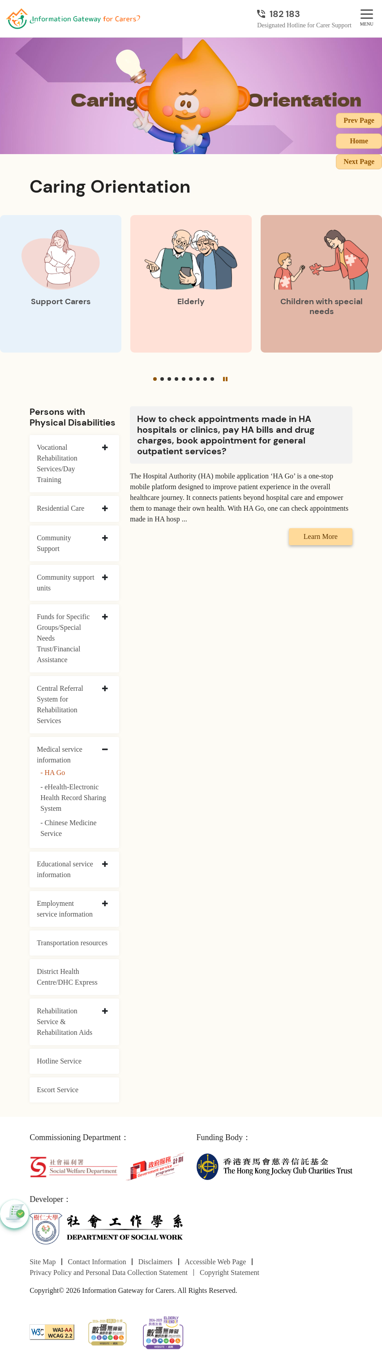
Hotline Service (59, 1061)
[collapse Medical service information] (105, 750)
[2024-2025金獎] (107, 1331)
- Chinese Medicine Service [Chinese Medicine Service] (68, 828)
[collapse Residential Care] (105, 509)
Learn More (321, 536)
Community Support (54, 543)
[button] (155, 379)
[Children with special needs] (321, 284)
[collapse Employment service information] (105, 904)
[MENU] (366, 14)
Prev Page (358, 120)
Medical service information (59, 754)
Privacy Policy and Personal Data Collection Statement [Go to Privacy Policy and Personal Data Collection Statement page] (109, 1272)
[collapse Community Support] (105, 538)
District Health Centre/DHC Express (67, 977)
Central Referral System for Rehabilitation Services (60, 704)
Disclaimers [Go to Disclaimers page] (155, 1262)
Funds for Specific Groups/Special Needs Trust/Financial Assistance (63, 638)
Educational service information (65, 869)
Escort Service (57, 1090)
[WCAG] (52, 1331)
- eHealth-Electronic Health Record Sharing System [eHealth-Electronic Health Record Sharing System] (73, 797)
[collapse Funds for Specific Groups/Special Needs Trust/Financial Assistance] (105, 617)
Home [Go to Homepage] (359, 141)
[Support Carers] (60, 284)
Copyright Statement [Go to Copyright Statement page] (229, 1272)
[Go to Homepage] (73, 19)
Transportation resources (72, 943)
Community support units (65, 582)
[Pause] (225, 379)
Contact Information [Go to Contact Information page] (97, 1262)
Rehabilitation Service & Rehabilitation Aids (64, 1021)
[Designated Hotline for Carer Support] (304, 14)
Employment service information (65, 909)
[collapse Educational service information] (105, 864)
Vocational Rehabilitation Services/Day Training (57, 463)
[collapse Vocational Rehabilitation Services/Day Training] (105, 448)
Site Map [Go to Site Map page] (43, 1262)
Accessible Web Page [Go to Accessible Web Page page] (215, 1262)
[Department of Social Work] (107, 1228)
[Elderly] (191, 284)
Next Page (358, 161)
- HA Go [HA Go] (52, 772)
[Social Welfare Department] (74, 1166)
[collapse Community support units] (105, 578)
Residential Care (60, 508)
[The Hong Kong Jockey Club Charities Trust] (274, 1166)
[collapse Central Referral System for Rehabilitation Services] (105, 689)
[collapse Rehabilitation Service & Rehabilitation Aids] (105, 1011)
